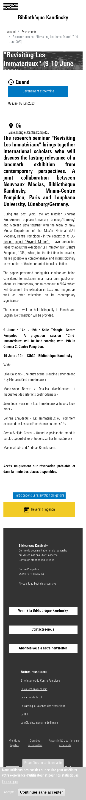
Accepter (9, 792)
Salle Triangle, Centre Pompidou (28, 132)
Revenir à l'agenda (43, 509)
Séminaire (43, 81)
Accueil (11, 32)
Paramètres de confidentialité (43, 763)
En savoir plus (10, 782)
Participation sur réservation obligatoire (39, 496)
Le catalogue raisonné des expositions (43, 706)
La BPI (24, 714)
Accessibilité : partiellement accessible (65, 743)
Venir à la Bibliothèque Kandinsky (43, 611)
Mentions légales (14, 743)
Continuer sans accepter (41, 792)
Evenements (29, 32)
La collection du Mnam (34, 689)
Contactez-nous (43, 629)
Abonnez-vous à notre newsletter (43, 648)
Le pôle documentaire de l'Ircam (39, 722)
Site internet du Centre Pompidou (40, 680)
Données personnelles (35, 743)
